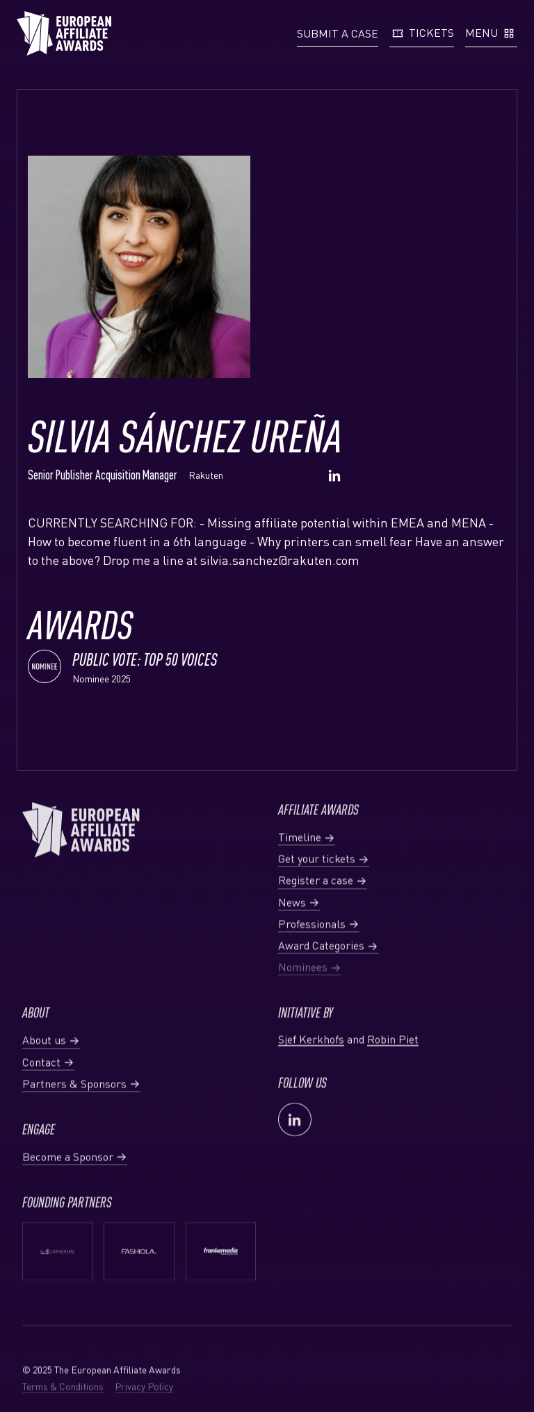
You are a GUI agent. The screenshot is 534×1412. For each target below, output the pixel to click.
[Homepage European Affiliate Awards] (64, 33)
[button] (337, 33)
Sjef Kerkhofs (311, 1070)
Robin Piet (393, 1070)
